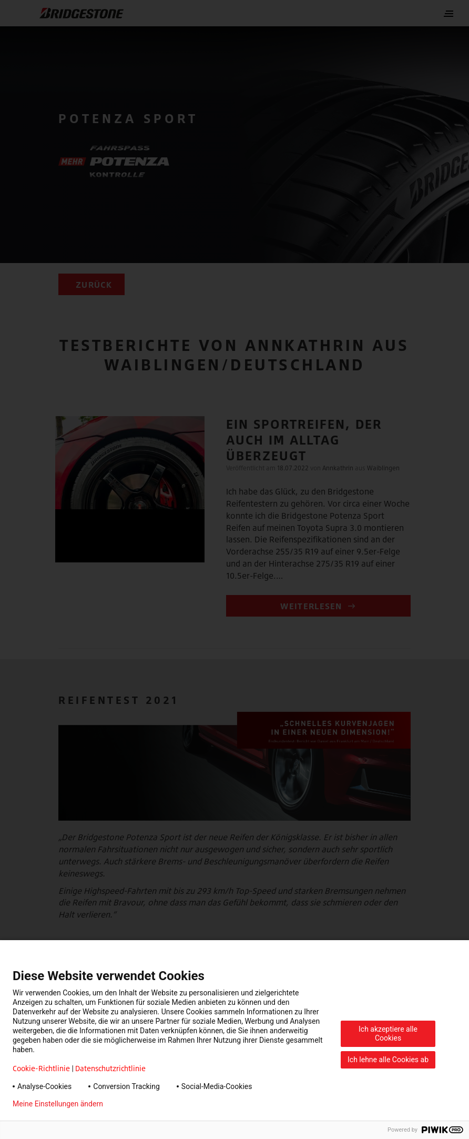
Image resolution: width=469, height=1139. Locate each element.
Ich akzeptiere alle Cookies (388, 1033)
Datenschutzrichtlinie (110, 1068)
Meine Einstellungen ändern (58, 1104)
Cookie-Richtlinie (41, 1068)
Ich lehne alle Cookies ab (388, 1059)
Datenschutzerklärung (155, 1104)
